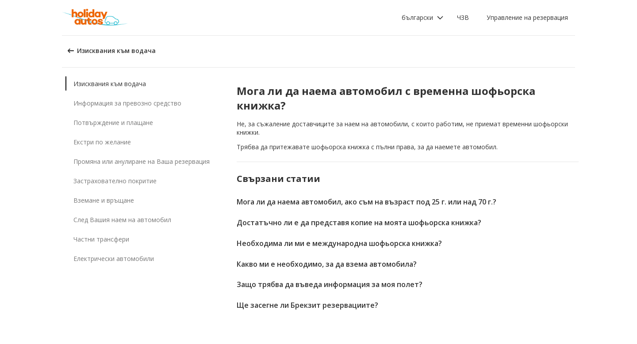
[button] (422, 17)
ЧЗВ (463, 17)
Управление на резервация (527, 17)
